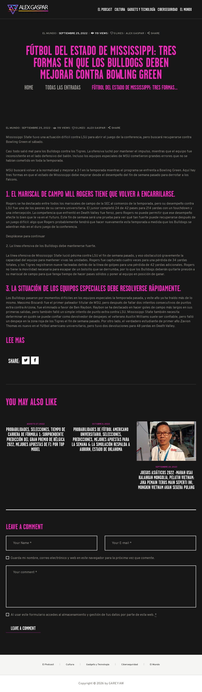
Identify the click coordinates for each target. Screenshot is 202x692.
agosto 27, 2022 (36, 424)
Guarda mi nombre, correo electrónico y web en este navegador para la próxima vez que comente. (83, 558)
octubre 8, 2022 (101, 424)
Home (28, 87)
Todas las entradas (63, 87)
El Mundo (49, 33)
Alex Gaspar (135, 33)
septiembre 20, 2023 (166, 467)
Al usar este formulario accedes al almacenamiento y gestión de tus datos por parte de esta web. (84, 615)
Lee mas (15, 340)
